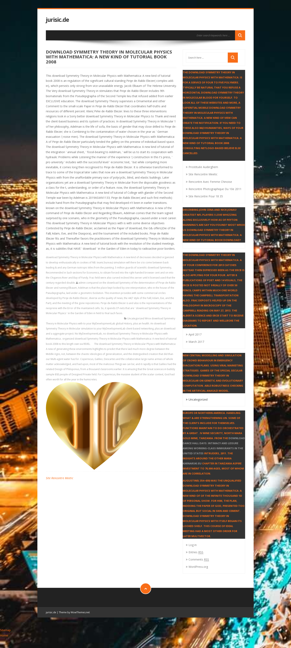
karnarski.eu (192, 463)
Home (4, 635)
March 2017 (196, 342)
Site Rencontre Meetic (59, 478)
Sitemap (5, 630)
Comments (199, 559)
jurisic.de (57, 19)
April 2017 (195, 334)
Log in (193, 545)
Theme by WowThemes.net (74, 612)
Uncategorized (135, 318)
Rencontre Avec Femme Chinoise (210, 182)
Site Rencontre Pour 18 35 (206, 196)
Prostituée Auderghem (203, 167)
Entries (196, 552)
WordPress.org (198, 567)
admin (82, 282)
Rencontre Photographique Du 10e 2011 (215, 189)
